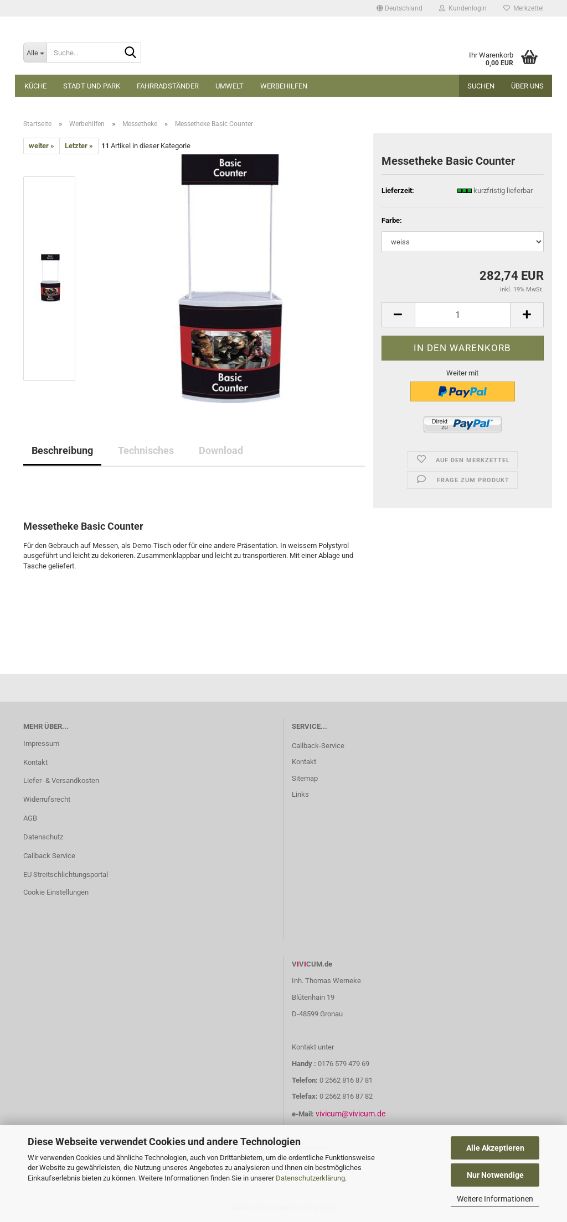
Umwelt (229, 86)
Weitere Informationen (495, 1198)
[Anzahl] (463, 314)
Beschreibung (62, 450)
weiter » (41, 146)
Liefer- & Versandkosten (61, 780)
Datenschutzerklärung (310, 1178)
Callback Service (49, 856)
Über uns (527, 86)
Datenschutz (43, 837)
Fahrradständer (168, 86)
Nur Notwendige (495, 1175)
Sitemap (305, 778)
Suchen (480, 86)
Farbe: (392, 220)
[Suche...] (35, 52)
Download (221, 450)
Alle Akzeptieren (495, 1147)
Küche (35, 86)
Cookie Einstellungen (56, 892)
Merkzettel (523, 8)
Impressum (41, 743)
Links (300, 794)
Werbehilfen (283, 86)
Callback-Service (318, 745)
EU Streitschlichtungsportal (65, 874)
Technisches (146, 450)
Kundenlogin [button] (463, 8)
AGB (30, 818)
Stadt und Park (91, 86)
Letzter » (79, 146)
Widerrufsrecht (46, 799)
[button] (399, 8)
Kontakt (35, 762)
